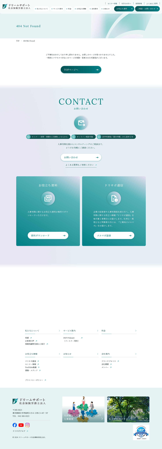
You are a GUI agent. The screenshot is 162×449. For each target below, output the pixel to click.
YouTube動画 (30, 367)
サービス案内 (69, 330)
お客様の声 (29, 341)
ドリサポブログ (19, 431)
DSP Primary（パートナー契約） (71, 339)
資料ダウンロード (40, 235)
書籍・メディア (31, 370)
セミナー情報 (112, 3)
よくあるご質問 (151, 3)
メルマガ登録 (104, 235)
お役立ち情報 (31, 353)
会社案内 (106, 353)
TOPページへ (71, 69)
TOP (18, 41)
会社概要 (105, 364)
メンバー (105, 367)
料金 (104, 330)
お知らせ (67, 353)
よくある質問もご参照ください (79, 164)
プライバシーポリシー (34, 380)
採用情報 (139, 3)
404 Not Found (29, 41)
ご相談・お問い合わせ (146, 8)
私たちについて (32, 330)
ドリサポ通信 (30, 361)
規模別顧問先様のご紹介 (35, 344)
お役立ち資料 (121, 8)
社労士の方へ (126, 3)
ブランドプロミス (109, 361)
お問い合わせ (71, 157)
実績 (27, 338)
